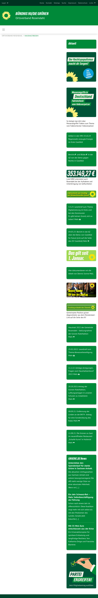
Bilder (83, 154)
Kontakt (49, 3)
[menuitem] (42, 3)
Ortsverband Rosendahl (12, 36)
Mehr (76, 219)
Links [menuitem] (91, 3)
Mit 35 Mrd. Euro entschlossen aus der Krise (81, 527)
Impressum (72, 3)
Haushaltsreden (31, 36)
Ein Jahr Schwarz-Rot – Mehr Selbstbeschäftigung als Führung (80, 497)
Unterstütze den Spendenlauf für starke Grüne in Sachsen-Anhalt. (80, 465)
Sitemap (57, 3)
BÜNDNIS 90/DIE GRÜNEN (32, 13)
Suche (64, 3)
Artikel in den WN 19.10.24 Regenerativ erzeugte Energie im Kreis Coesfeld (80, 139)
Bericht (71, 154)
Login (4, 3)
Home (42, 3)
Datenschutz (82, 3)
